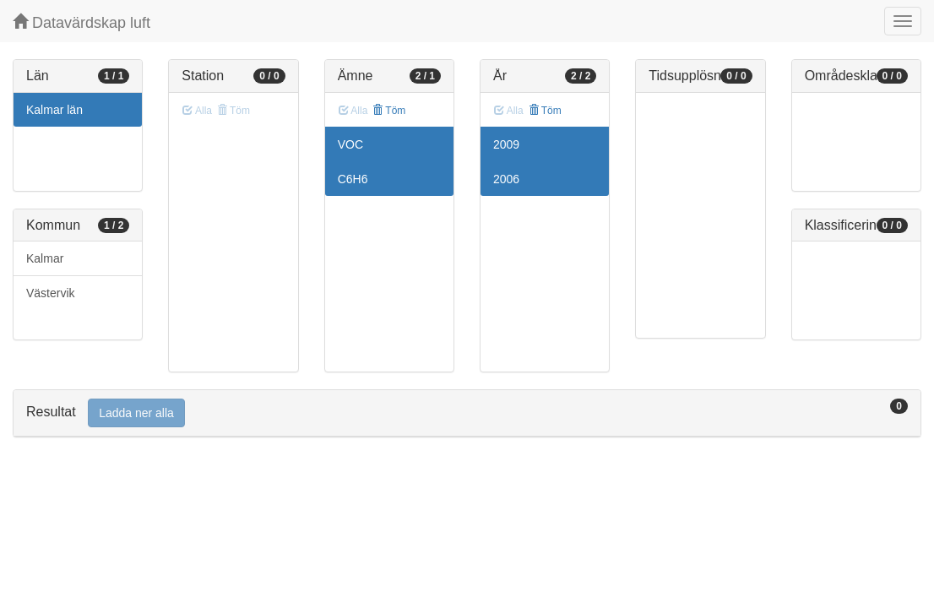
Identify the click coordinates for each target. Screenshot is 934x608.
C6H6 (353, 179)
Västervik (50, 293)
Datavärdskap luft (81, 22)
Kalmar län (54, 110)
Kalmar (44, 258)
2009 (506, 144)
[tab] (467, 413)
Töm (388, 111)
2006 (506, 179)
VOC (350, 144)
